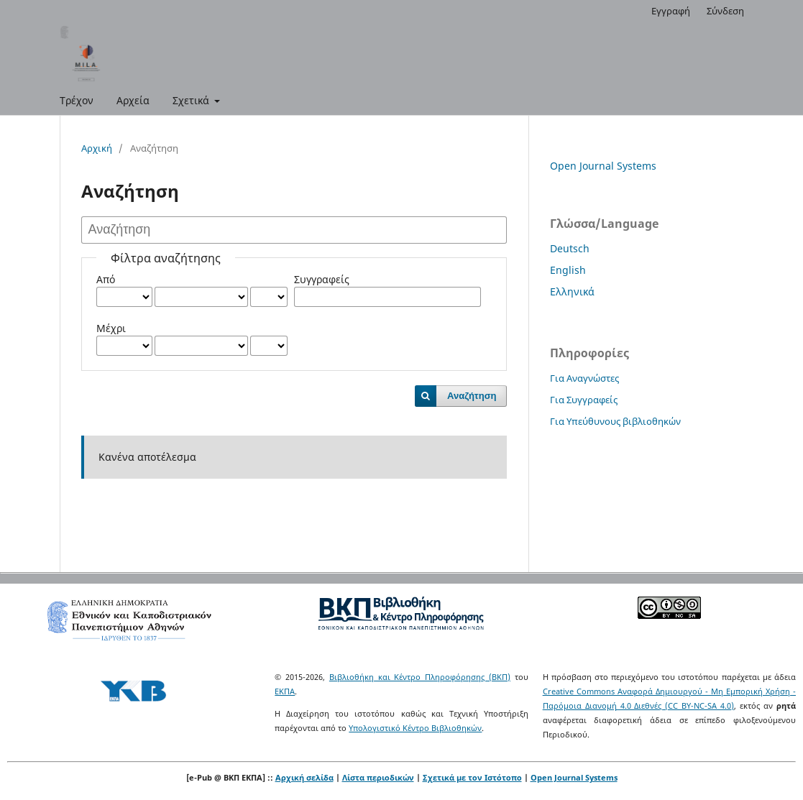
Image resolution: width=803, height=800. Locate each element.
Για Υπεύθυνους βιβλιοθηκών (615, 421)
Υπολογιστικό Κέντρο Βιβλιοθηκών (415, 727)
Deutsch (569, 248)
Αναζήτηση (471, 395)
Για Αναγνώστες (584, 378)
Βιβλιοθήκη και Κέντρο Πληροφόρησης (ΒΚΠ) (419, 676)
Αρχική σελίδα (304, 777)
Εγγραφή (670, 10)
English (568, 270)
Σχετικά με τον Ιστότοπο (472, 777)
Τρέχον (76, 100)
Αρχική (96, 148)
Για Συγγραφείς (584, 399)
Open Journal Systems (603, 166)
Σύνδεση (725, 10)
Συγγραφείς (321, 279)
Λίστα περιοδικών (378, 777)
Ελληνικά (572, 291)
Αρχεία (133, 100)
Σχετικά (192, 100)
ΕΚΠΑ (285, 691)
